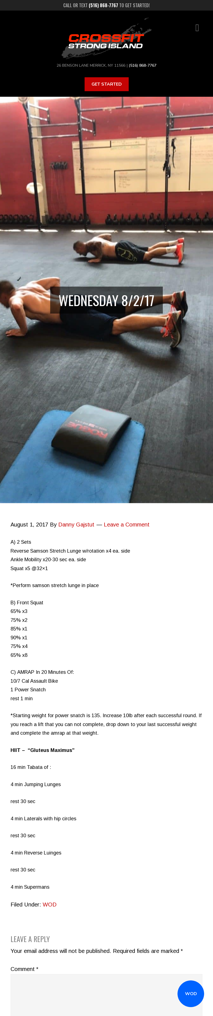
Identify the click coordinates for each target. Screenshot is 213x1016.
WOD (191, 994)
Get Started (107, 84)
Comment (24, 969)
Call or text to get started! (106, 5)
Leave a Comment (126, 524)
